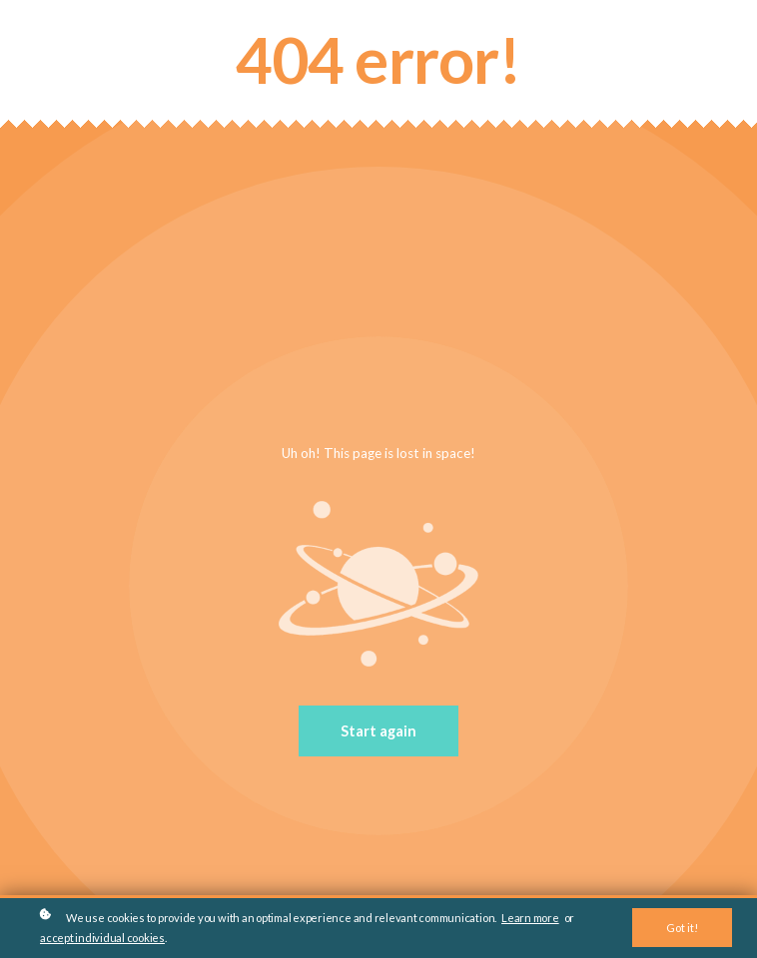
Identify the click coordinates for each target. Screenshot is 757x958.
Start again (378, 730)
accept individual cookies (102, 937)
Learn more (530, 917)
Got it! (682, 927)
